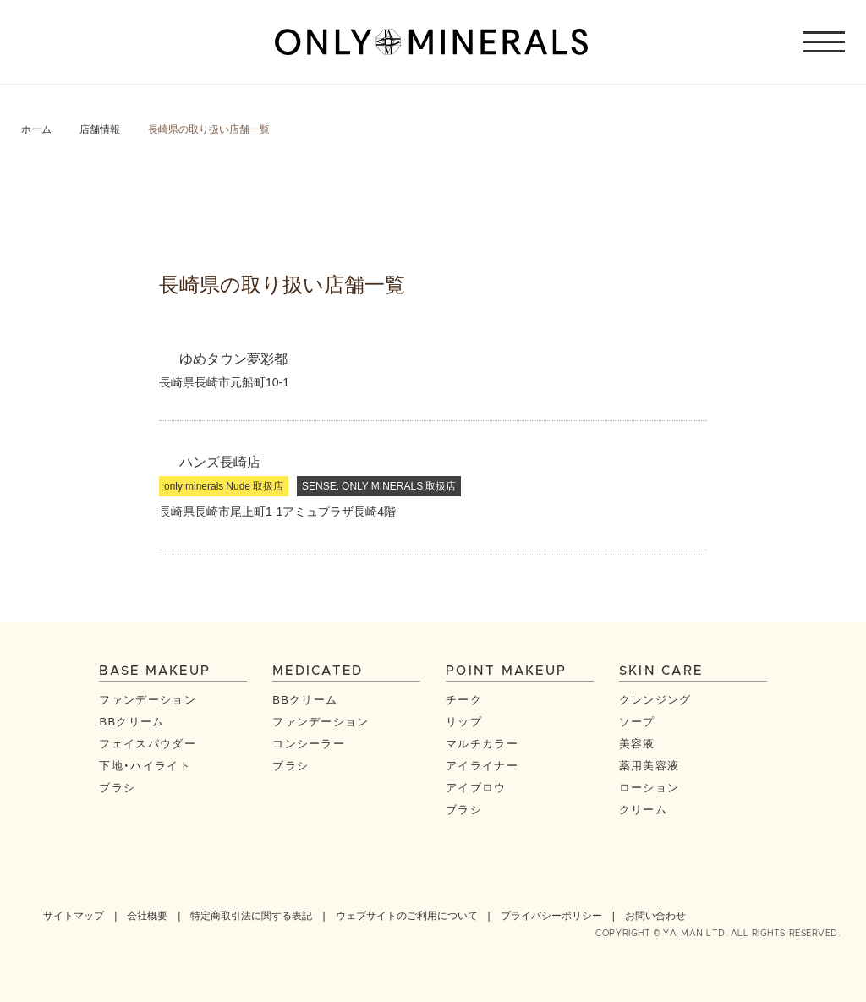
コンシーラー (308, 743)
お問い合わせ (655, 915)
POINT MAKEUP (506, 671)
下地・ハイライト (144, 765)
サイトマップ (73, 915)
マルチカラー (482, 743)
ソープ (637, 721)
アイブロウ (476, 787)
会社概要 (147, 915)
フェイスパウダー (147, 743)
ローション (649, 787)
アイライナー (482, 765)
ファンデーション (147, 699)
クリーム (643, 809)
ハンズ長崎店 (219, 461)
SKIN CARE (661, 671)
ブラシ (117, 787)
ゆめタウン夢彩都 (233, 358)
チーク (464, 699)
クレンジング (655, 699)
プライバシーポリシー (551, 915)
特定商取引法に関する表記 (251, 915)
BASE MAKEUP (155, 671)
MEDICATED (317, 671)
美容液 (637, 743)
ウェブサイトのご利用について (407, 915)
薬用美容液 (649, 765)
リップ (464, 721)
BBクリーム (131, 721)
